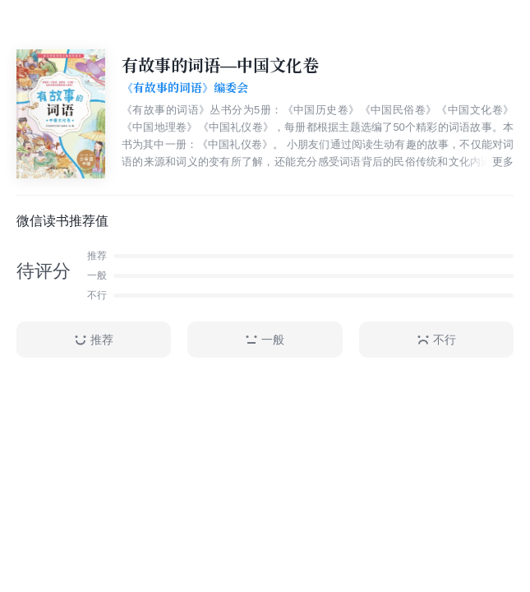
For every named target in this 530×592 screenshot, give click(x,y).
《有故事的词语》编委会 (185, 88)
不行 (436, 340)
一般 (264, 340)
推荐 (93, 340)
